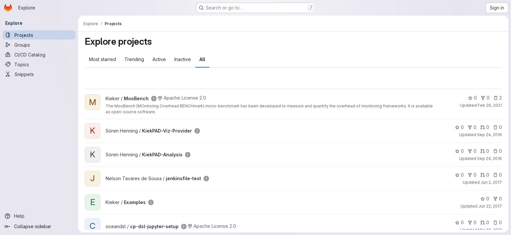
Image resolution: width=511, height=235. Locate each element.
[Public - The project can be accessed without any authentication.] (153, 98)
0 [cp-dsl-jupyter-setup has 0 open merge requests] (484, 222)
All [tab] (202, 59)
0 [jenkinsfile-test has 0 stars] (459, 175)
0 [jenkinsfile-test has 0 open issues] (497, 175)
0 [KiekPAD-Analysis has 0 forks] (472, 151)
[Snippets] (39, 74)
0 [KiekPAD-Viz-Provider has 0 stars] (459, 127)
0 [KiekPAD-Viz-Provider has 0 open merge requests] (484, 127)
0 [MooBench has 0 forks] (485, 98)
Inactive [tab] (182, 59)
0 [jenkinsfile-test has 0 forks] (472, 175)
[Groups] (39, 44)
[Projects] (39, 34)
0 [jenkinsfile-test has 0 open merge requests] (484, 175)
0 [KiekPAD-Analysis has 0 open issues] (497, 151)
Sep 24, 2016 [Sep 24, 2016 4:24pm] (489, 134)
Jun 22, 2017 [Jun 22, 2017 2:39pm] (490, 206)
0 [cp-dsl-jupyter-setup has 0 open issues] (497, 222)
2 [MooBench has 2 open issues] (497, 98)
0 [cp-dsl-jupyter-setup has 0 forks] (472, 222)
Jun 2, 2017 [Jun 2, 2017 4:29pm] (491, 182)
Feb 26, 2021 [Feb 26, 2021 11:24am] (490, 105)
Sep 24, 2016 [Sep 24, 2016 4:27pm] (489, 158)
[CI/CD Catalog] (39, 54)
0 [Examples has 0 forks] (497, 198)
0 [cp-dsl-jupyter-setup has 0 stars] (459, 222)
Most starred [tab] (102, 59)
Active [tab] (159, 59)
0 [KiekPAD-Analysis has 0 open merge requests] (484, 151)
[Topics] (39, 64)
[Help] (39, 216)
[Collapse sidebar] (39, 226)
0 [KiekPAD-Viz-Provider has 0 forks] (472, 127)
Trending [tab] (134, 59)
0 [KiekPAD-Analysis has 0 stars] (459, 151)
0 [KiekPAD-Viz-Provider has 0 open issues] (497, 127)
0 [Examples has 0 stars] (484, 198)
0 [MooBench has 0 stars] (472, 98)
